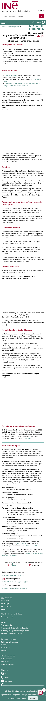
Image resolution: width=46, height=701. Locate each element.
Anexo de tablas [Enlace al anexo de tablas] (11, 75)
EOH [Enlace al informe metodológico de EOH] (27, 546)
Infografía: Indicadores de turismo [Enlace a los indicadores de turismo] (15, 86)
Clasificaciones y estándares (11, 614)
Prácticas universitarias (9, 642)
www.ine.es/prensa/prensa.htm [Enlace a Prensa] (13, 575)
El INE (3, 622)
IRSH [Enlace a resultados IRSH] (5, 81)
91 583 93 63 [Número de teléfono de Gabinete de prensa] (7, 582)
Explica (4, 651)
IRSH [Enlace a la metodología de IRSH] (24, 544)
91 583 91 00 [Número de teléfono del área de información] (7, 588)
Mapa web (5, 601)
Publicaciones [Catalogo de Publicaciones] (6, 662)
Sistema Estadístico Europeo (11, 634)
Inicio (4, 27)
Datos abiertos (6, 659)
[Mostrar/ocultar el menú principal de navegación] (3, 22)
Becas (3, 645)
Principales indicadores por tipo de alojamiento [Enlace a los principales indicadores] (22, 83)
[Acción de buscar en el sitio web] (41, 16)
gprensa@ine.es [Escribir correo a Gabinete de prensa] (24, 582)
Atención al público (8, 656)
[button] (38, 22)
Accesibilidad (6, 606)
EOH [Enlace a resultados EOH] (34, 79)
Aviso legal (5, 603)
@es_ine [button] (33, 565)
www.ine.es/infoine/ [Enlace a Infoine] (20, 588)
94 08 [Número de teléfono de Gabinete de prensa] (14, 582)
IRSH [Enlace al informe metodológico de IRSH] (36, 546)
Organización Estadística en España (14, 628)
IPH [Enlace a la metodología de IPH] (18, 544)
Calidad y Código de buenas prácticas (15, 631)
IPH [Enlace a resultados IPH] (38, 79)
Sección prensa (13, 27)
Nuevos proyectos (7, 617)
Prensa (3, 609)
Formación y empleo (8, 639)
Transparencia (6, 625)
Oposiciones (5, 648)
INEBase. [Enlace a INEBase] (28, 438)
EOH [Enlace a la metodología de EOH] (14, 544)
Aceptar (33, 698)
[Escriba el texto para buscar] (21, 16)
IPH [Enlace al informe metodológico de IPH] (30, 546)
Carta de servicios (7, 664)
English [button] (41, 10)
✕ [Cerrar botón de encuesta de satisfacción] (44, 690)
